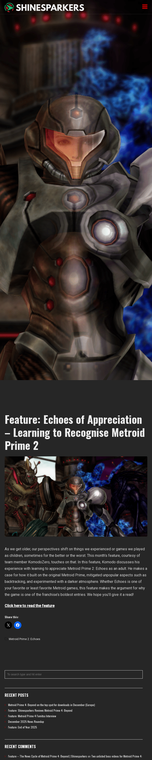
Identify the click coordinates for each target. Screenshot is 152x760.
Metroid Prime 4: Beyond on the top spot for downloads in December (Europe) (51, 705)
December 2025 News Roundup (26, 721)
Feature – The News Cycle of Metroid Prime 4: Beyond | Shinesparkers (47, 756)
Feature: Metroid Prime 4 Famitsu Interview (32, 716)
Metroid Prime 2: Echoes (24, 639)
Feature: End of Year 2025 (22, 727)
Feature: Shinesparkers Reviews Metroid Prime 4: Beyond (40, 710)
